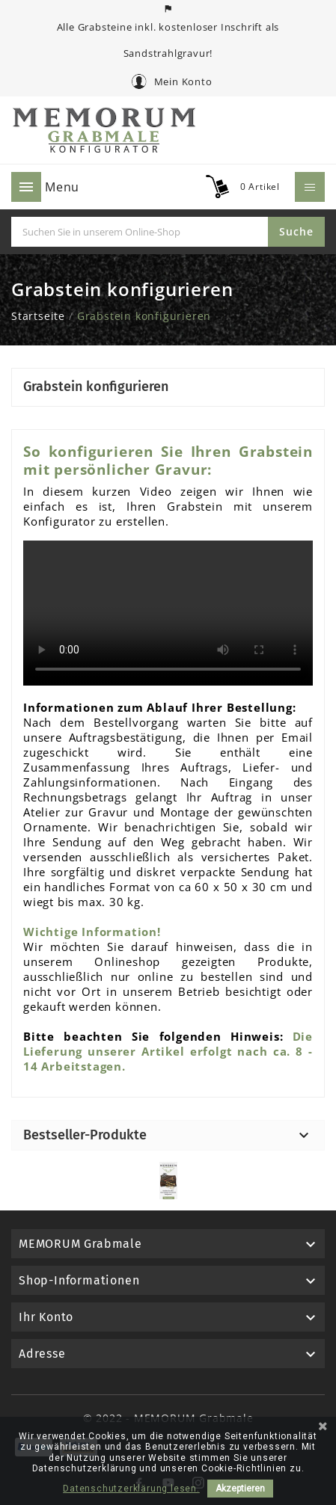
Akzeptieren (240, 1488)
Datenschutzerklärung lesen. (131, 1488)
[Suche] (139, 232)
